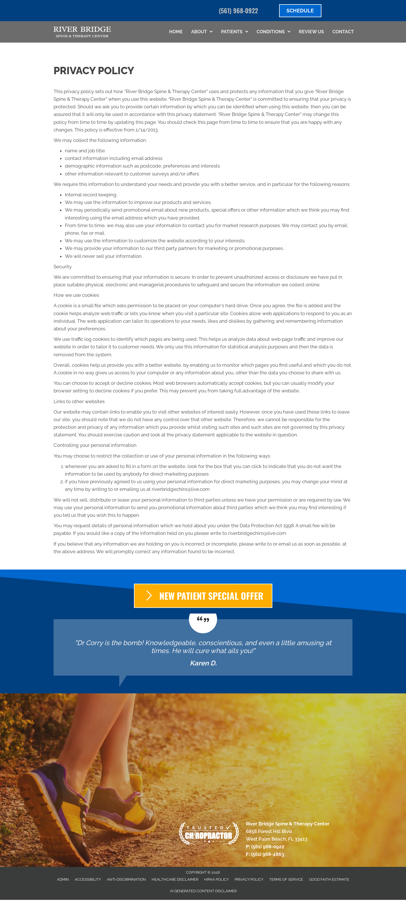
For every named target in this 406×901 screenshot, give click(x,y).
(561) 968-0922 (238, 10)
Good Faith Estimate (329, 879)
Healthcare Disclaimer (175, 879)
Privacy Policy (249, 879)
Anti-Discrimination (126, 879)
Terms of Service (286, 879)
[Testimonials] (203, 647)
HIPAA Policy (216, 879)
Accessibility (88, 879)
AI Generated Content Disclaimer (203, 891)
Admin (63, 879)
